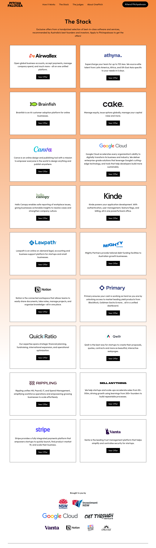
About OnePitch (95, 4)
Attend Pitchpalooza (135, 4)
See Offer (43, 76)
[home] (15, 4)
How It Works (48, 4)
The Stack (64, 4)
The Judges (78, 4)
